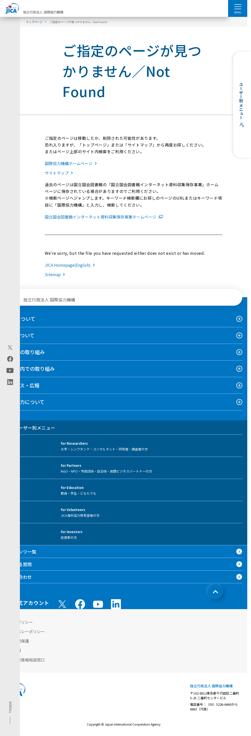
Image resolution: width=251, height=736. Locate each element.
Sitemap (56, 274)
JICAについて (20, 318)
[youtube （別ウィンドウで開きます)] (98, 604)
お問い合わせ (18, 577)
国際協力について (25, 401)
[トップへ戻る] (215, 591)
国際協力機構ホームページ (72, 163)
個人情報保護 (17, 641)
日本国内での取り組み (30, 368)
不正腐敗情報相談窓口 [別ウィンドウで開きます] (25, 660)
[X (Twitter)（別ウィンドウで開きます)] (10, 347)
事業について (20, 335)
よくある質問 (18, 564)
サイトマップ (60, 173)
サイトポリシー (19, 622)
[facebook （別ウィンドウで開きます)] (80, 604)
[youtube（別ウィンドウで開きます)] (10, 370)
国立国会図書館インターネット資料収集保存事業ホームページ (104, 217)
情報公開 (13, 650)
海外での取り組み (25, 352)
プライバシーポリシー (25, 631)
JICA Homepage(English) (71, 265)
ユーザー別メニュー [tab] (30, 427)
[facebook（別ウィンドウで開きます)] (10, 359)
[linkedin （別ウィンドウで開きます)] (116, 604)
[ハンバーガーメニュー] (237, 6)
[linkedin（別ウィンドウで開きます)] (10, 382)
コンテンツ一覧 (20, 551)
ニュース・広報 (22, 385)
